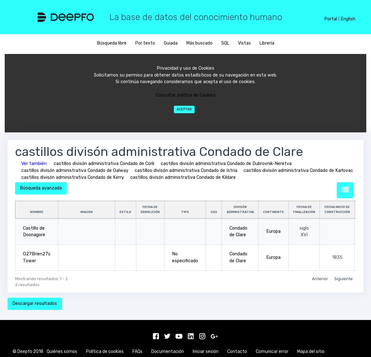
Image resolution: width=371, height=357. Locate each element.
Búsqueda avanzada (41, 188)
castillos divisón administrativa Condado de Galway (74, 170)
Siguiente (343, 278)
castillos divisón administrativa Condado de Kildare (183, 177)
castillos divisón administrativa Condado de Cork (104, 163)
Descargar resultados (34, 303)
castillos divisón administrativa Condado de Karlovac (298, 170)
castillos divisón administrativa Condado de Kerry (72, 177)
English (348, 19)
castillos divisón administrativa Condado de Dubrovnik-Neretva (226, 163)
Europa (273, 231)
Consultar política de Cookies (186, 95)
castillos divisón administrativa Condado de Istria (186, 170)
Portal (330, 19)
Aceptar (184, 109)
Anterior (320, 278)
